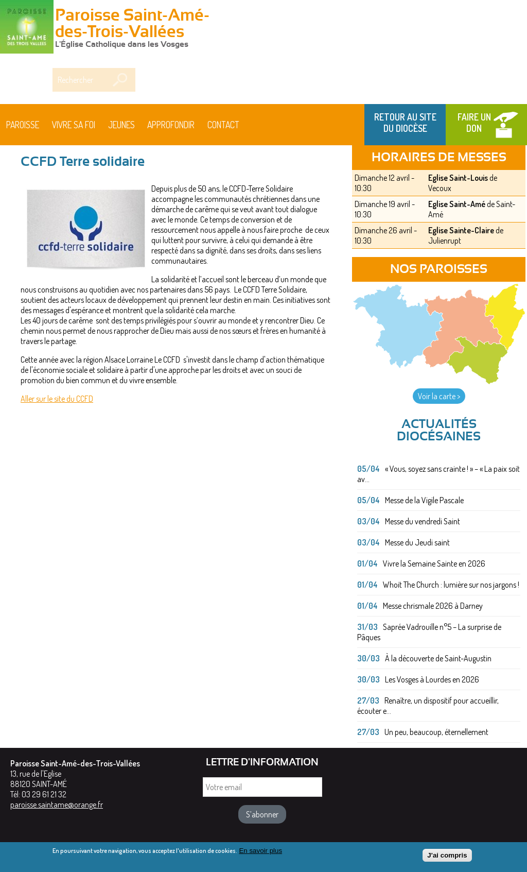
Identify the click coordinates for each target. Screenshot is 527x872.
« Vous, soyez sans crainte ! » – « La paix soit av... (438, 474)
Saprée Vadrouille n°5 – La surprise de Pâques (429, 632)
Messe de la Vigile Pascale (424, 500)
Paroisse (22, 124)
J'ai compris (447, 857)
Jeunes (121, 124)
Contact (223, 124)
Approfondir (171, 124)
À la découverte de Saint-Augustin (438, 658)
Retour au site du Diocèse (405, 122)
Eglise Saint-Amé (456, 204)
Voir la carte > (439, 396)
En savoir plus (260, 853)
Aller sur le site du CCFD (57, 399)
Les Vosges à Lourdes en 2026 (432, 679)
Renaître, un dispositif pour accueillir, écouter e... (428, 705)
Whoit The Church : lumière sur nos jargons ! (451, 584)
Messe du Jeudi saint (417, 542)
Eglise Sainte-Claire (461, 230)
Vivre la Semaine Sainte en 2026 (434, 563)
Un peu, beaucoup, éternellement (436, 732)
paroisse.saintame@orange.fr (56, 804)
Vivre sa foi (73, 124)
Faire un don (474, 122)
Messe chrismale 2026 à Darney (433, 606)
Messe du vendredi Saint (422, 521)
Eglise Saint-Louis (458, 178)
